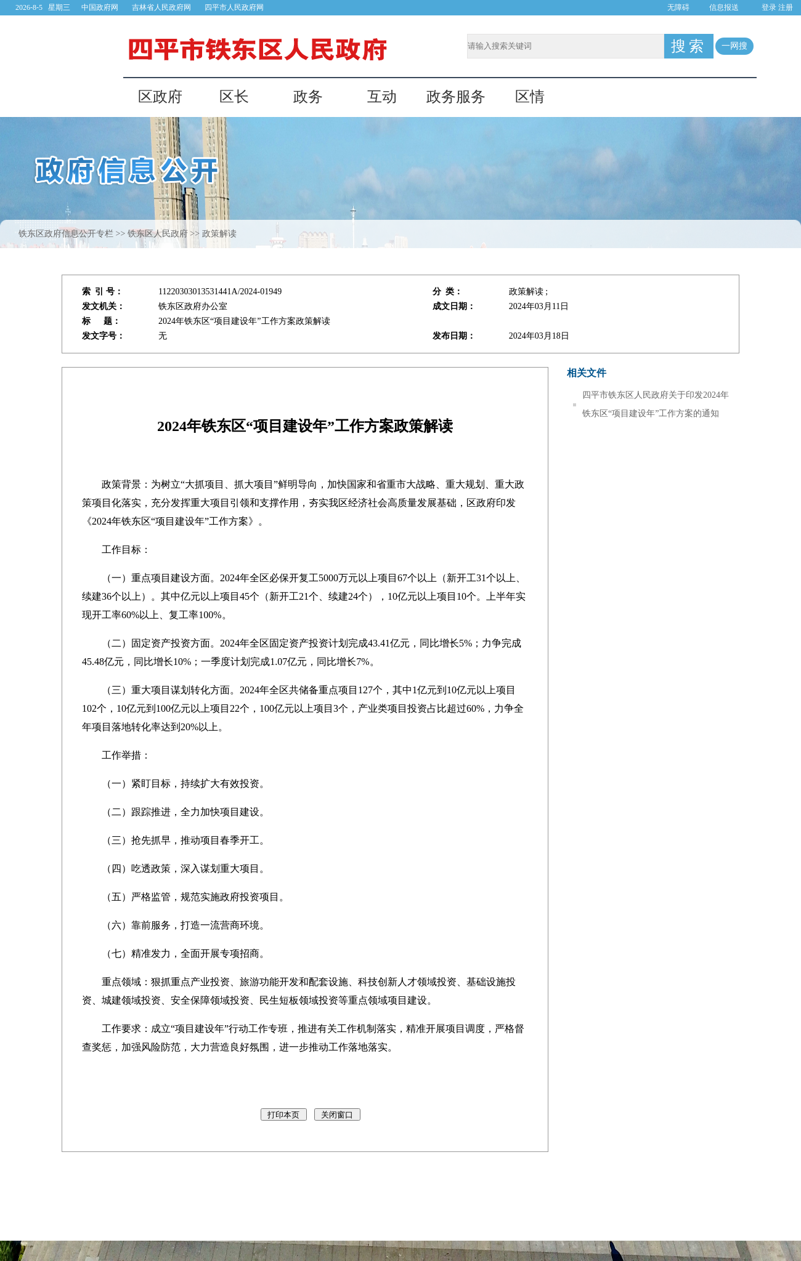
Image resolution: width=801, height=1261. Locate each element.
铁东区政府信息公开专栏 (65, 233)
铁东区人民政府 (158, 233)
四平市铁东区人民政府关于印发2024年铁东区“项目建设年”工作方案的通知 (655, 404)
